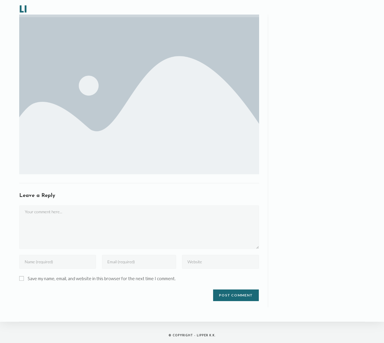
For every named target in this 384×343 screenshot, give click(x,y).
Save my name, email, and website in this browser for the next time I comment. (102, 278)
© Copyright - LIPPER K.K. (192, 335)
